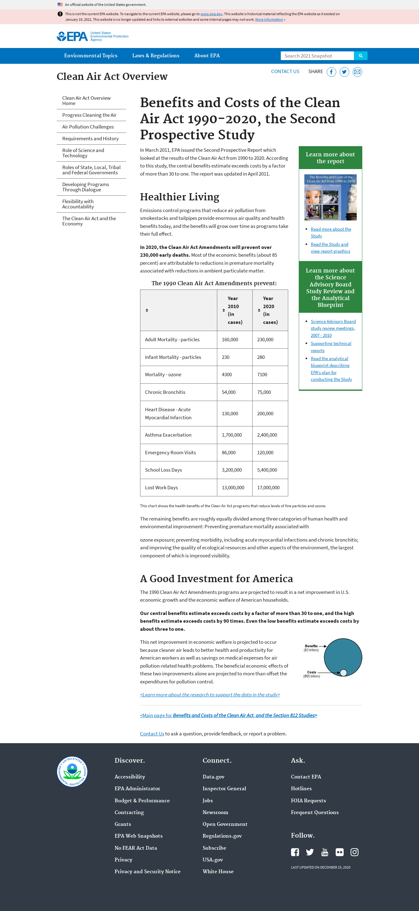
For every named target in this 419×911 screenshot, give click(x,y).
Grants (123, 824)
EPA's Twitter (310, 852)
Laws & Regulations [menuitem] (155, 56)
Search (361, 55)
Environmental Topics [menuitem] (90, 56)
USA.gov (213, 860)
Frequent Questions (315, 813)
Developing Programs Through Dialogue (85, 187)
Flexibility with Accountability (78, 204)
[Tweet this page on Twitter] (344, 72)
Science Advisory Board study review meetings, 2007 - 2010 (333, 328)
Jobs (208, 801)
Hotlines (301, 789)
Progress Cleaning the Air (89, 114)
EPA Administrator (137, 789)
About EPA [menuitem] (207, 56)
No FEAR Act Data (136, 848)
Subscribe (214, 848)
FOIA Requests (308, 801)
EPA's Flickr (340, 852)
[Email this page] (357, 72)
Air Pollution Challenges (88, 126)
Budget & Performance (142, 801)
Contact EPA (306, 777)
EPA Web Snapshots (139, 836)
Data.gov (213, 777)
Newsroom (215, 813)
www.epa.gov (212, 13)
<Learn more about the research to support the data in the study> (210, 694)
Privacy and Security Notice (148, 872)
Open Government (225, 824)
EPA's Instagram (355, 852)
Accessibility (130, 777)
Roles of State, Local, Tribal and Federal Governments (91, 170)
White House (218, 872)
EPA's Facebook (295, 852)
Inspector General (224, 789)
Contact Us (285, 71)
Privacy (123, 860)
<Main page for (228, 715)
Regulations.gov (222, 836)
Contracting (129, 813)
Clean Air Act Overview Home (86, 100)
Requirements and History (90, 138)
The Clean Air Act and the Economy (89, 221)
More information (269, 19)
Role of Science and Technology (83, 153)
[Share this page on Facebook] (331, 72)
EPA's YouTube (325, 852)
